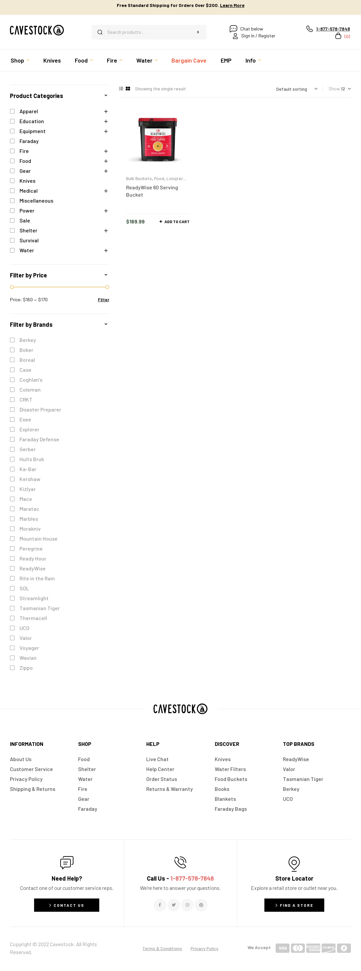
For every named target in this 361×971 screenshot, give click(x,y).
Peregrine (31, 548)
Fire (24, 151)
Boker (26, 350)
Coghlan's (31, 379)
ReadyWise (33, 568)
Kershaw (30, 479)
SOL (24, 588)
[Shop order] (297, 88)
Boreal (27, 360)
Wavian (28, 658)
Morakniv (30, 528)
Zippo (26, 667)
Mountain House (39, 538)
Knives (27, 180)
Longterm (176, 178)
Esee (25, 419)
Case (25, 369)
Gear (25, 171)
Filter (103, 299)
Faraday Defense (39, 439)
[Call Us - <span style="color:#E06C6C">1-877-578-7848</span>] (180, 862)
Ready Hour (33, 558)
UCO (24, 628)
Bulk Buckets (139, 178)
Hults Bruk (32, 459)
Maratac (29, 509)
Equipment (33, 131)
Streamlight (34, 598)
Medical (29, 190)
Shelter (28, 230)
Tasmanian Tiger (40, 608)
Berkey (28, 340)
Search (198, 32)
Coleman (30, 389)
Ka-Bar (28, 469)
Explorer (29, 429)
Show (334, 88)
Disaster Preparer (40, 409)
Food (159, 178)
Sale (25, 220)
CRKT (26, 399)
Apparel (29, 111)
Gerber (28, 449)
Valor (26, 638)
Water (27, 250)
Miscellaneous (36, 200)
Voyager (29, 648)
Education (32, 121)
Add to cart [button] (177, 221)
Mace (26, 499)
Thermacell (33, 618)
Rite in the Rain (37, 578)
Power (27, 210)
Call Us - (180, 878)
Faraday (29, 141)
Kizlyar (28, 489)
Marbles (29, 518)
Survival (29, 240)
